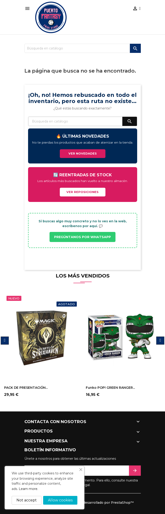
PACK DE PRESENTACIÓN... (26, 388)
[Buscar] (82, 48)
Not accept (26, 500)
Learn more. (28, 489)
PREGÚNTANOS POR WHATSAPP (82, 237)
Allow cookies (60, 500)
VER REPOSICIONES (82, 192)
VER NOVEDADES (82, 153)
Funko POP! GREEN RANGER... (110, 388)
